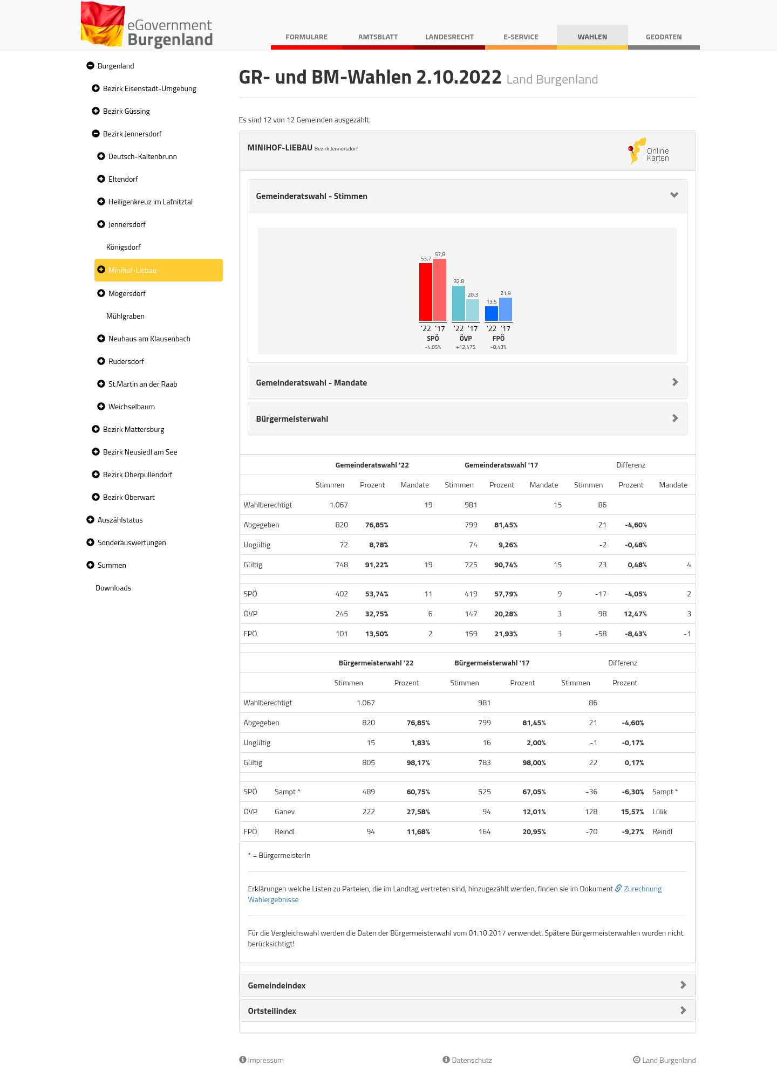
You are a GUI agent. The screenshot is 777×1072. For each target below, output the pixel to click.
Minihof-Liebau (132, 270)
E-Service (521, 36)
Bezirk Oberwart (129, 497)
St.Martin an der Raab (143, 383)
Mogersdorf (127, 293)
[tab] (467, 196)
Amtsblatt (378, 36)
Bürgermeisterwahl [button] (292, 418)
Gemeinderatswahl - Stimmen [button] (312, 195)
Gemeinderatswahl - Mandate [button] (311, 382)
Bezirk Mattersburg (134, 429)
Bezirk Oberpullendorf (137, 474)
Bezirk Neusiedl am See (140, 451)
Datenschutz (467, 1060)
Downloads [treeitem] (113, 587)
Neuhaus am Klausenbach (149, 338)
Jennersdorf (127, 224)
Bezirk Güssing (126, 110)
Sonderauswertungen (132, 542)
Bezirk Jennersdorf (132, 133)
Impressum (261, 1060)
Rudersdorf (126, 361)
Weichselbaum (131, 406)
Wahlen (593, 36)
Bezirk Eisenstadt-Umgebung (149, 88)
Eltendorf (123, 178)
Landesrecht (449, 36)
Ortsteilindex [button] (272, 1010)
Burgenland (116, 65)
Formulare (306, 36)
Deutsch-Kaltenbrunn (142, 156)
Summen (112, 565)
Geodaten (664, 36)
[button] (89, 66)
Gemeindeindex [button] (277, 985)
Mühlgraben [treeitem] (125, 315)
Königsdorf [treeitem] (123, 246)
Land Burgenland (664, 1060)
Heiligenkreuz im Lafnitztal (150, 201)
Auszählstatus (120, 519)
